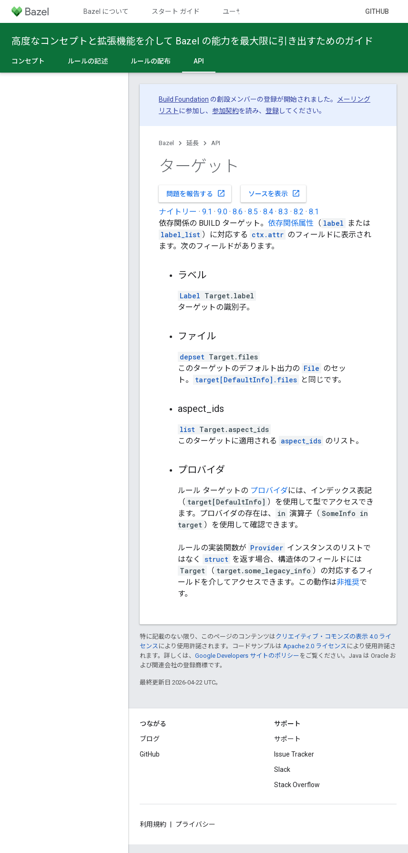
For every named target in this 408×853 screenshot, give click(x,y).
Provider (266, 547)
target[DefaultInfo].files (246, 379)
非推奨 (348, 582)
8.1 (314, 211)
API (215, 143)
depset (192, 356)
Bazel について (106, 11)
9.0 (222, 211)
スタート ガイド (176, 11)
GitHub (377, 11)
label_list (180, 234)
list (187, 429)
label (333, 223)
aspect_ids (301, 440)
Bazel (166, 143)
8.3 (283, 211)
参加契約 (225, 111)
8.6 (238, 211)
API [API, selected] (199, 61)
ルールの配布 (151, 61)
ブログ (150, 739)
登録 (272, 111)
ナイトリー (178, 211)
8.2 (299, 211)
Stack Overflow (297, 785)
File (311, 368)
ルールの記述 (88, 61)
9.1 (207, 211)
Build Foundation (184, 99)
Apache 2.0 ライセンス (315, 646)
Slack (282, 769)
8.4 (268, 211)
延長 (192, 143)
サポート (287, 739)
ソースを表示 (274, 193)
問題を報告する (195, 193)
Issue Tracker (294, 754)
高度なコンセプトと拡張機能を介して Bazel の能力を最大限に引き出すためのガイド (192, 41)
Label (190, 295)
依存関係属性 (291, 223)
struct (216, 559)
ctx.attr (268, 234)
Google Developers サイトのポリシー (247, 655)
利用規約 (153, 824)
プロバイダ (269, 490)
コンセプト (28, 61)
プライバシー (195, 824)
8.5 (253, 211)
